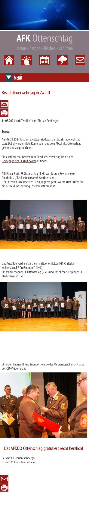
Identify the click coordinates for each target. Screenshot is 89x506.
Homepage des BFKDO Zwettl (19, 161)
